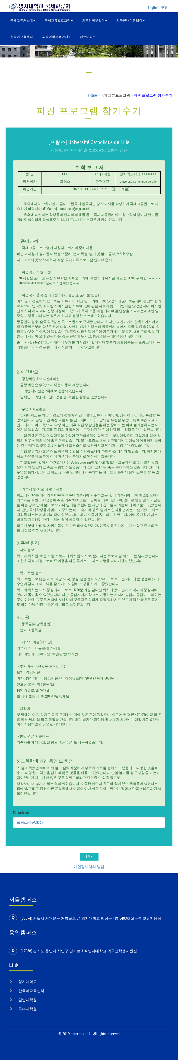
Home (92, 95)
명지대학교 (27, 981)
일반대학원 (27, 1000)
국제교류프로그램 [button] (58, 20)
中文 (164, 8)
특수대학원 (27, 1009)
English (153, 8)
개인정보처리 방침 (89, 867)
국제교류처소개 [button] (22, 20)
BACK (89, 856)
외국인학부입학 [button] (94, 20)
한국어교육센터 (21, 37)
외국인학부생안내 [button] (56, 37)
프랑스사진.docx (30, 822)
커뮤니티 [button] (87, 37)
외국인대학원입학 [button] (130, 20)
